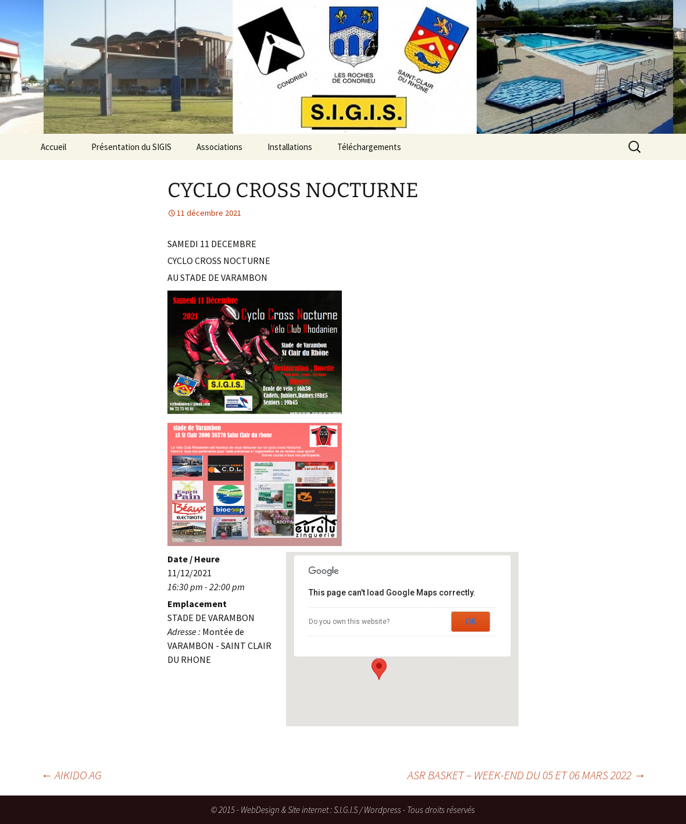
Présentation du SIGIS (131, 146)
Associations (219, 146)
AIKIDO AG (71, 775)
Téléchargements (369, 146)
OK (471, 621)
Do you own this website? (349, 622)
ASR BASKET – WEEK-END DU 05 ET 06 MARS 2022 (526, 775)
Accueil (53, 146)
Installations (289, 146)
